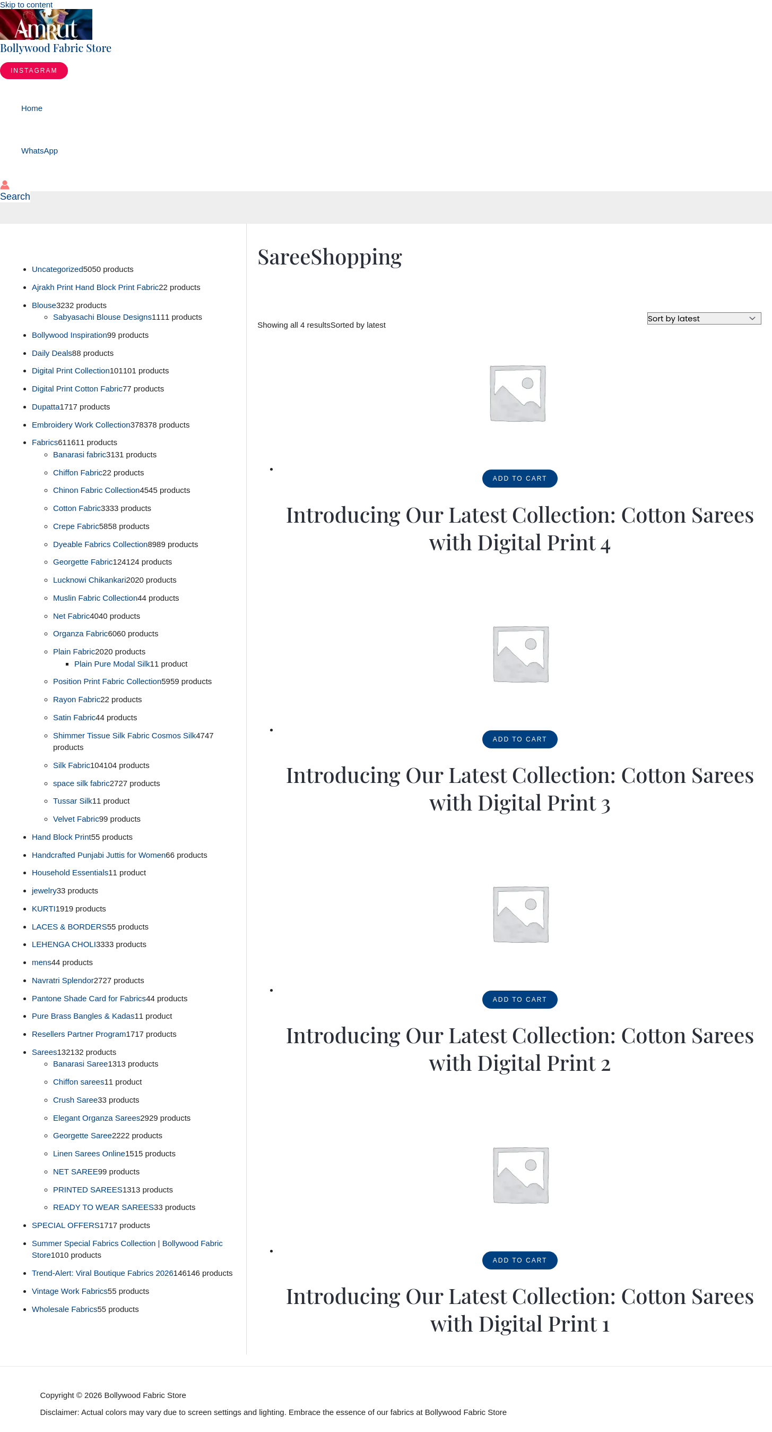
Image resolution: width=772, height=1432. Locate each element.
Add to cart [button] (520, 478)
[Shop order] (704, 318)
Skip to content (26, 4)
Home (31, 108)
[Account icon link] (5, 185)
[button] (34, 70)
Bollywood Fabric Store (55, 47)
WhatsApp (39, 150)
